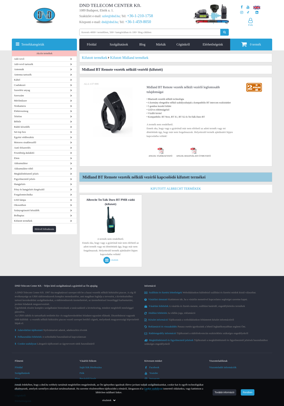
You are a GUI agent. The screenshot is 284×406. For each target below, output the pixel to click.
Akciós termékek (44, 53)
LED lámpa (20, 199)
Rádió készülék (22, 126)
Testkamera (20, 105)
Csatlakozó (19, 85)
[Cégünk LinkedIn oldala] (256, 12)
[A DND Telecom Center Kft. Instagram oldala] (241, 12)
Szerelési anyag (22, 90)
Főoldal (91, 44)
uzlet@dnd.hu (111, 16)
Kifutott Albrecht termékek (175, 188)
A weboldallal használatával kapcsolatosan (50, 336)
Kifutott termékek (23, 220)
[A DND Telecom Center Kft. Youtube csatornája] (248, 7)
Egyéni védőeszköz (24, 137)
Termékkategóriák (32, 44)
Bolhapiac (19, 215)
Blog (142, 44)
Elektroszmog (21, 111)
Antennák (19, 69)
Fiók (82, 373)
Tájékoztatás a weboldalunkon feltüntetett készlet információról (189, 319)
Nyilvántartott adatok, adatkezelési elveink (51, 330)
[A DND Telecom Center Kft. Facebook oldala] (242, 7)
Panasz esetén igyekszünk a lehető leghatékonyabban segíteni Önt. (195, 326)
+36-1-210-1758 (140, 16)
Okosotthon (20, 204)
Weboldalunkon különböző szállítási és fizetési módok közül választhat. (200, 292)
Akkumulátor (21, 163)
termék (251, 44)
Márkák (161, 44)
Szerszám (19, 95)
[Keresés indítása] (224, 32)
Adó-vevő (19, 58)
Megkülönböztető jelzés (26, 173)
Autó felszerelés (22, 147)
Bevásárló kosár (88, 378)
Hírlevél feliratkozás (44, 229)
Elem (16, 158)
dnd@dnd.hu (110, 22)
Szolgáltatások (119, 44)
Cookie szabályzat (153, 388)
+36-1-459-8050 (138, 22)
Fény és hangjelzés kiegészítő (29, 189)
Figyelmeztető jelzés (24, 178)
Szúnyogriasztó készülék (26, 210)
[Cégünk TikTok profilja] (248, 12)
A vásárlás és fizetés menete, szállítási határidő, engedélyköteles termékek (194, 306)
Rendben (247, 392)
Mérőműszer (20, 100)
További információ (224, 392)
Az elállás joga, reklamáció (169, 312)
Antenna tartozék (23, 74)
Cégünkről (183, 44)
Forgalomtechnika (23, 194)
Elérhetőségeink (213, 44)
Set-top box (20, 131)
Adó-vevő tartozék (23, 64)
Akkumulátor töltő (23, 168)
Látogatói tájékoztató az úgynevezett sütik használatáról (54, 343)
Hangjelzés (19, 184)
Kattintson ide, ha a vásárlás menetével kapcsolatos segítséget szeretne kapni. (196, 299)
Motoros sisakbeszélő (25, 142)
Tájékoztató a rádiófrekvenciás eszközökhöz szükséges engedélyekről (196, 333)
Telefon (18, 116)
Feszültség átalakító (24, 152)
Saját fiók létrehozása (91, 367)
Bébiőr (17, 121)
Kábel (17, 79)
